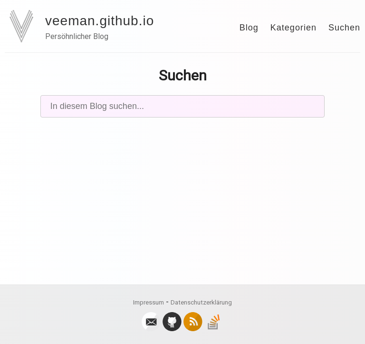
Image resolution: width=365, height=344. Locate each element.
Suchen (344, 27)
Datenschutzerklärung (201, 302)
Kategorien (293, 27)
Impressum (148, 302)
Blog (249, 27)
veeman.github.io (99, 20)
